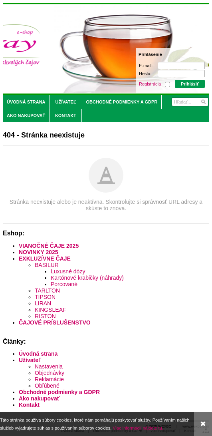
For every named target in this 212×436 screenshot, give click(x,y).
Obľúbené (47, 385)
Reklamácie (49, 379)
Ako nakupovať (39, 398)
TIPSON (45, 297)
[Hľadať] (203, 102)
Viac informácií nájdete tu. (138, 428)
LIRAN (43, 303)
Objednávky (49, 373)
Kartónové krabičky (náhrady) (87, 278)
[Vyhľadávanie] (190, 102)
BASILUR (47, 265)
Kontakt (29, 405)
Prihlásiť (190, 84)
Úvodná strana (38, 353)
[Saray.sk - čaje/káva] (80, 48)
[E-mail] (181, 65)
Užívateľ (29, 360)
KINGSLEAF (50, 310)
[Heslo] (181, 73)
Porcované (64, 284)
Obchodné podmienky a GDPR (59, 392)
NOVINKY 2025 (38, 252)
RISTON (45, 316)
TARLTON (47, 290)
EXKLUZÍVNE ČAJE (45, 258)
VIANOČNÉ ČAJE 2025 (49, 246)
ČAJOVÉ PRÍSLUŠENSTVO (55, 322)
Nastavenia (49, 366)
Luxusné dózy (68, 271)
